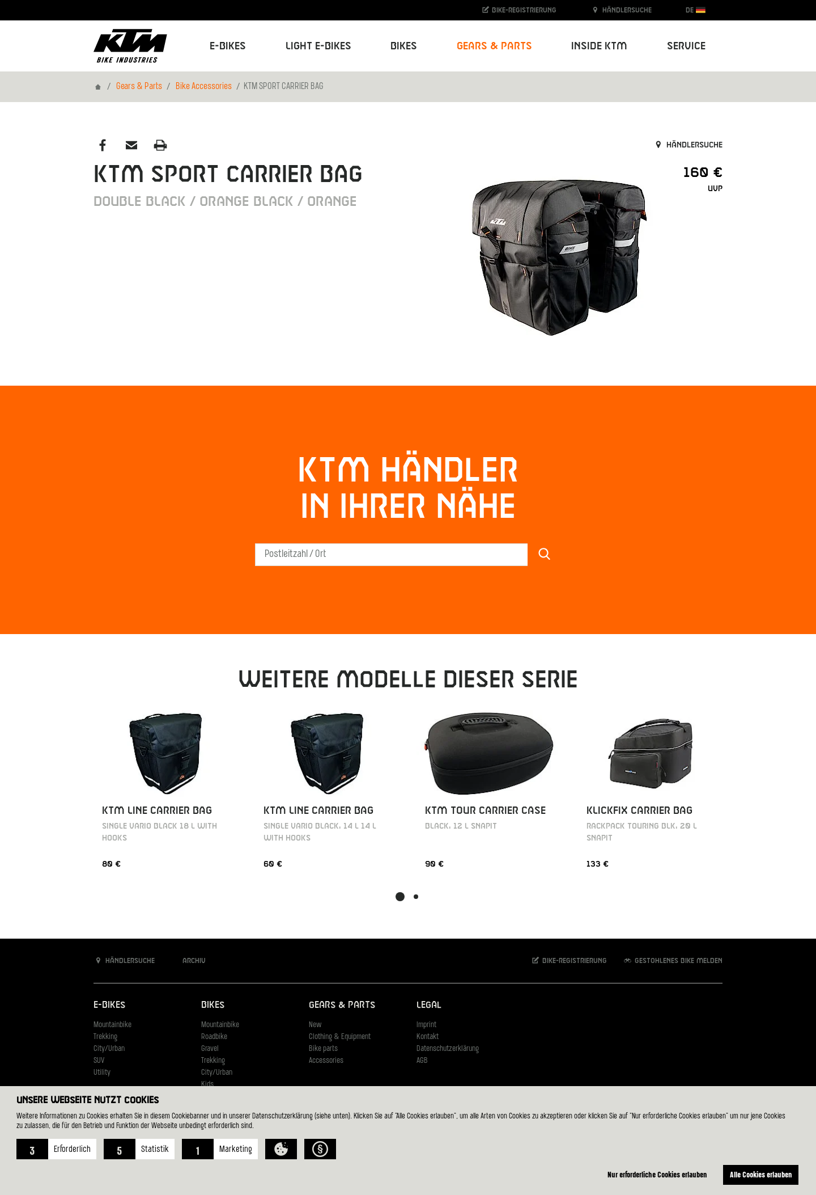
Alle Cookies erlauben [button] (761, 1174)
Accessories (326, 1061)
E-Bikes (109, 1005)
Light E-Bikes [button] (318, 46)
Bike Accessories (204, 86)
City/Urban (109, 1049)
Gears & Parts (139, 86)
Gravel (210, 1049)
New (315, 1025)
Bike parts (323, 1049)
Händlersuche (621, 10)
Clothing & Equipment (340, 1037)
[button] (56, 1149)
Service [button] (686, 46)
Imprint (426, 1025)
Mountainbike (112, 1025)
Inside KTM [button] (599, 46)
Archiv (188, 960)
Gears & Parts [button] (494, 46)
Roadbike (214, 1037)
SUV (99, 1061)
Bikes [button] (403, 46)
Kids (207, 1084)
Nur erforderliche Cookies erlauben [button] (657, 1174)
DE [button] (696, 10)
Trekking (105, 1037)
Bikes (212, 1005)
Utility (102, 1073)
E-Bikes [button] (228, 46)
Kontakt (427, 1037)
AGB (422, 1061)
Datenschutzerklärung (447, 1049)
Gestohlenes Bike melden (672, 960)
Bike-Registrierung (519, 10)
